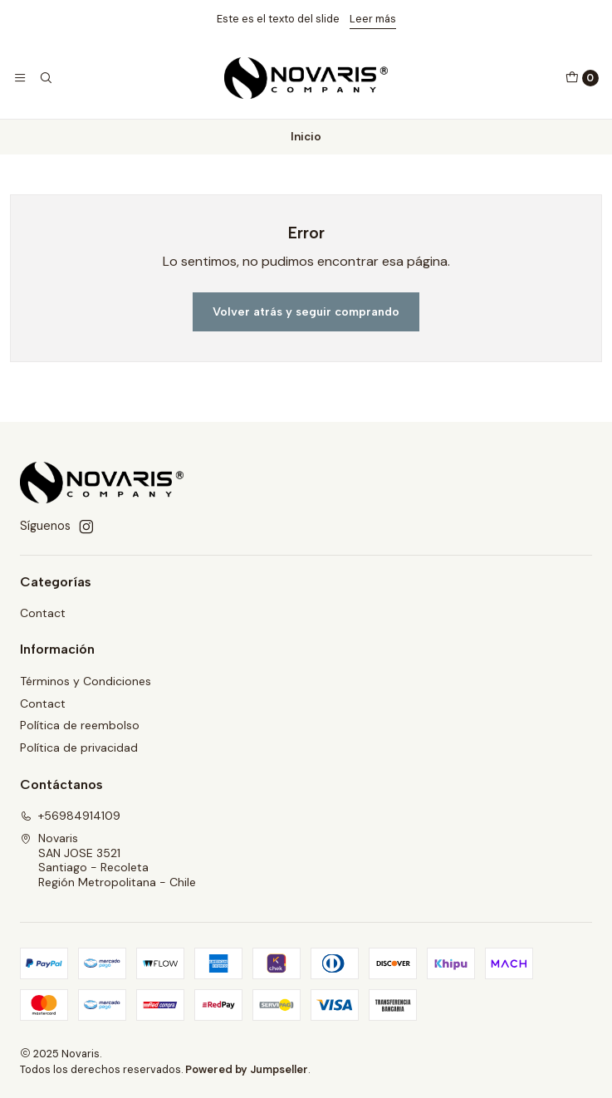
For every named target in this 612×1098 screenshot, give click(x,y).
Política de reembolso (80, 725)
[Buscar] (45, 78)
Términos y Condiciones (85, 681)
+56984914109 (70, 815)
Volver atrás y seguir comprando (306, 311)
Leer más (373, 19)
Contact (43, 612)
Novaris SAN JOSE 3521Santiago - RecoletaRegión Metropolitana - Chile (108, 860)
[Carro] (582, 78)
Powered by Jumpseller (246, 1069)
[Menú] (20, 78)
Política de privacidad (79, 747)
